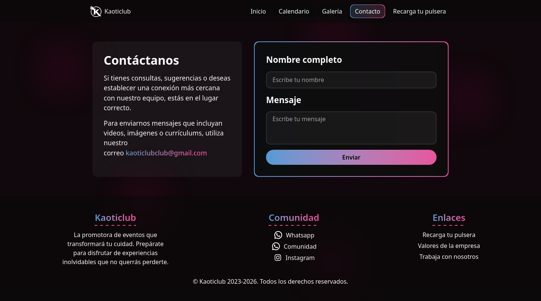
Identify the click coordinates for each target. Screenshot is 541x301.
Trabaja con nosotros (448, 256)
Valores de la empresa (449, 246)
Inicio (258, 11)
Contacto (368, 11)
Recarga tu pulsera (419, 11)
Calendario (294, 11)
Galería (332, 11)
